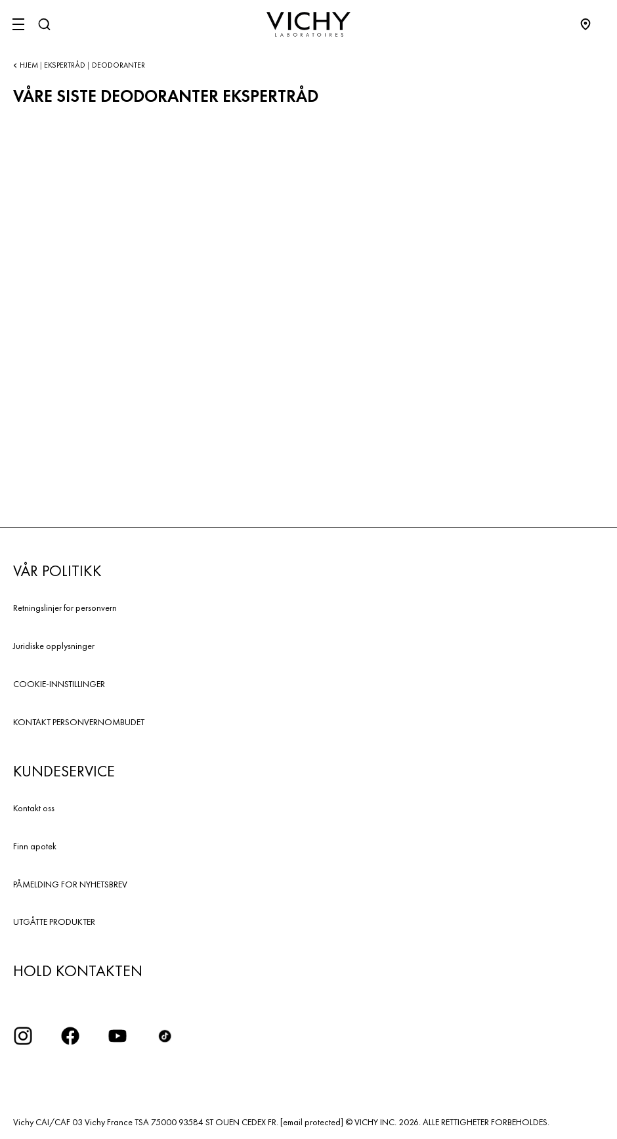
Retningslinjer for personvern (65, 608)
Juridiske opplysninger (54, 646)
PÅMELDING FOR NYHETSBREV (70, 884)
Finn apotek (34, 846)
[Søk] (44, 24)
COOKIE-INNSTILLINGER (59, 684)
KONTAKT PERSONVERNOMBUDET (78, 722)
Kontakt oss (33, 808)
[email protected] (311, 1122)
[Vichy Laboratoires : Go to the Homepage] (308, 24)
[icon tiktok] (165, 1036)
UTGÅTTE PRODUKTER (54, 921)
